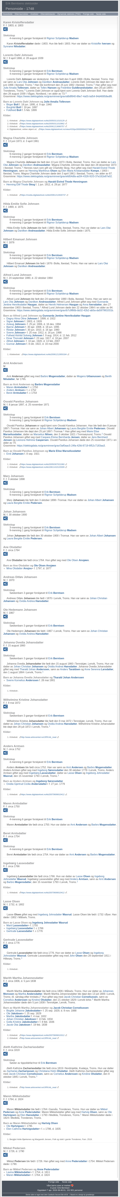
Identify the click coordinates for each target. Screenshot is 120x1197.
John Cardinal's (49, 1195)
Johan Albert (53, 428)
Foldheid (13, 110)
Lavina (18, 1172)
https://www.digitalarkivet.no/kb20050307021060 (43, 464)
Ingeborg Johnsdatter (55, 914)
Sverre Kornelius (22, 680)
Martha (30, 994)
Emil (15, 453)
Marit (17, 925)
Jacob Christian (81, 997)
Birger (12, 104)
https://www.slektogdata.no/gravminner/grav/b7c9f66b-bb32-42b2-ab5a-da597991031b (65, 310)
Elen (29, 1115)
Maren (17, 387)
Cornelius (15, 999)
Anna (92, 304)
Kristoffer (101, 43)
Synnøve (14, 46)
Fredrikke (77, 87)
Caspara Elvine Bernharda (60, 437)
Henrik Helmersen (63, 304)
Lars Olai (27, 82)
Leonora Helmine (32, 440)
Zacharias (20, 1071)
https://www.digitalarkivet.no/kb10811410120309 (43, 467)
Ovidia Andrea (34, 601)
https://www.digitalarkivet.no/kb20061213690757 (43, 126)
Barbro (52, 376)
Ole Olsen (78, 560)
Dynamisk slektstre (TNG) (69, 14)
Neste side (101, 14)
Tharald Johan (34, 669)
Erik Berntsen (63, 1188)
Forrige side (88, 14)
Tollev (48, 87)
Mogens (89, 376)
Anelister (34, 14)
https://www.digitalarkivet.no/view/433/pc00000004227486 (66, 129)
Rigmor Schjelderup (63, 38)
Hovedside (7, 14)
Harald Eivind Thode (67, 181)
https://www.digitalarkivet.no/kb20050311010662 (43, 123)
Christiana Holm (53, 1071)
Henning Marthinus (43, 170)
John (76, 955)
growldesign (90, 1195)
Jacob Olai (18, 1024)
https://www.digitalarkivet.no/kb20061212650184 (45, 354)
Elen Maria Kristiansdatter (80, 170)
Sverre (15, 332)
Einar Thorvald (20, 338)
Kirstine (42, 999)
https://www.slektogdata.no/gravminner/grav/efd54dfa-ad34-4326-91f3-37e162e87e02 (64, 176)
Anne (29, 1112)
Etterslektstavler (48, 14)
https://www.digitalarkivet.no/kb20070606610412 (43, 794)
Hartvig (89, 1112)
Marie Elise (65, 451)
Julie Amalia (16, 87)
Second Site (59, 1195)
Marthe (18, 1016)
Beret (16, 393)
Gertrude (19, 931)
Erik (54, 71)
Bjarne (15, 327)
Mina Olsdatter (19, 568)
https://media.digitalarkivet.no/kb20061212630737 (43, 195)
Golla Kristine (22, 1022)
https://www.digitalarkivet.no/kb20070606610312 (43, 1035)
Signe (15, 321)
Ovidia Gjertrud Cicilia (26, 784)
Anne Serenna (98, 669)
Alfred (15, 341)
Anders (15, 390)
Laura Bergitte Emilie (87, 428)
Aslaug (15, 324)
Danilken (56, 82)
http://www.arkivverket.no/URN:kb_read (38, 737)
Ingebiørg (42, 773)
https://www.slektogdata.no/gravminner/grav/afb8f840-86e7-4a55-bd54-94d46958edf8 (64, 96)
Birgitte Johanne (23, 1010)
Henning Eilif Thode (20, 184)
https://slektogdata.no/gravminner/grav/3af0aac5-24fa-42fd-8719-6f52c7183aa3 (61, 445)
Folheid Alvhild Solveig (24, 335)
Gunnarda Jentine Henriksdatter (66, 315)
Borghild (13, 107)
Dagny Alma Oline (21, 318)
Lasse (75, 773)
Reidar (15, 329)
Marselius (43, 434)
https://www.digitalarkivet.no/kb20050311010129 (43, 120)
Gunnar (16, 344)
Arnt (74, 767)
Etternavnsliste (21, 14)
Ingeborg (50, 770)
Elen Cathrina (22, 1128)
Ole (14, 1013)
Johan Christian (28, 666)
